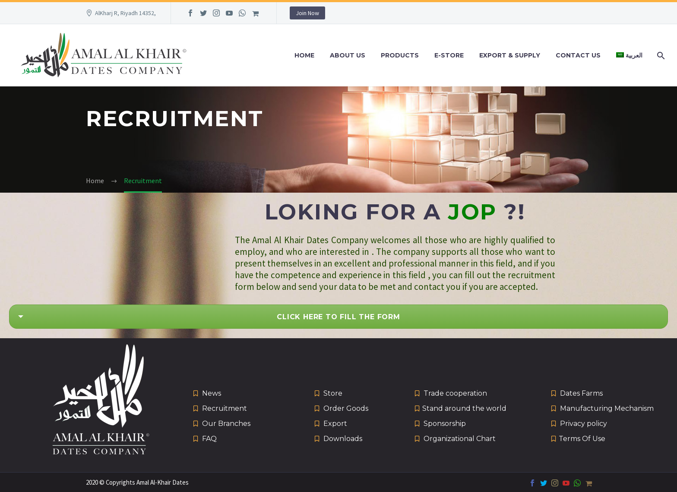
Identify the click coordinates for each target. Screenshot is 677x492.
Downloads (342, 439)
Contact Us (578, 55)
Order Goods (345, 408)
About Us (347, 55)
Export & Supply (509, 55)
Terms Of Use (582, 439)
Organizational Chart (460, 439)
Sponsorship (445, 423)
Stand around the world (464, 408)
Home (304, 55)
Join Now (307, 13)
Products (400, 55)
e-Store (449, 55)
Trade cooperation (455, 393)
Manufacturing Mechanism (607, 408)
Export (335, 423)
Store (332, 393)
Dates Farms (581, 393)
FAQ (209, 439)
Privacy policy (583, 423)
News (211, 393)
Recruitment (224, 408)
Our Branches (226, 423)
